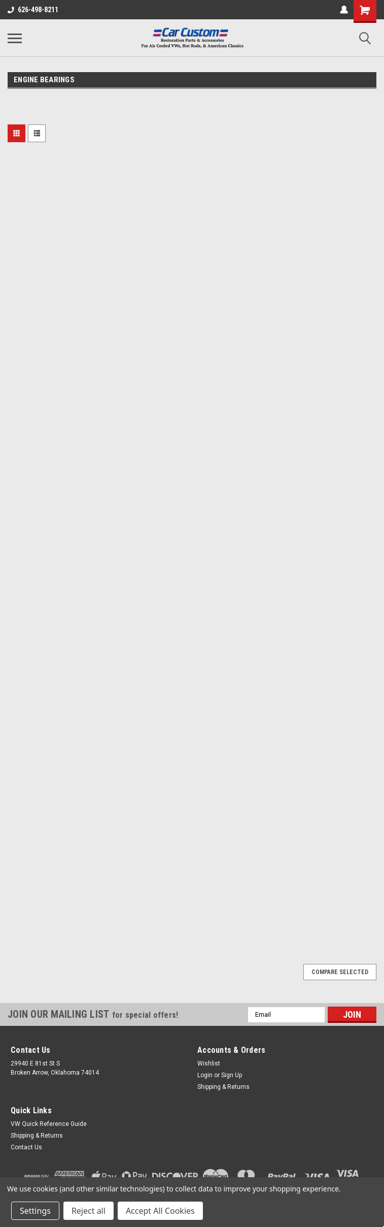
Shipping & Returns (223, 1086)
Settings (35, 1210)
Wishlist (208, 1063)
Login (205, 1075)
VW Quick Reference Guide (49, 1123)
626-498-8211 (33, 10)
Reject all (89, 1210)
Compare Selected (339, 972)
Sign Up (231, 1075)
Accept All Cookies (160, 1210)
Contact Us (26, 1147)
